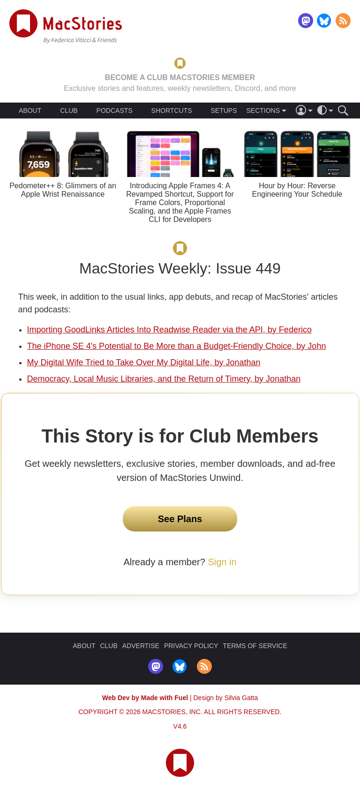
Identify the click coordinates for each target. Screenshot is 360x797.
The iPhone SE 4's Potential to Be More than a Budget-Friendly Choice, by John (176, 346)
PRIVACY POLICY (191, 645)
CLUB (68, 110)
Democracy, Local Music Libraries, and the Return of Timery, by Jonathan (164, 379)
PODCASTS (115, 110)
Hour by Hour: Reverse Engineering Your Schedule (297, 190)
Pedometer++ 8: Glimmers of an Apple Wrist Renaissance (62, 190)
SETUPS (223, 110)
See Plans (180, 519)
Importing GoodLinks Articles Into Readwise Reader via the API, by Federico (169, 329)
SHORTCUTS (171, 110)
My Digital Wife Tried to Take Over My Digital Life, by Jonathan (144, 362)
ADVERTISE (140, 645)
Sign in (222, 562)
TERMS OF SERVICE (255, 645)
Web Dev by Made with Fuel (145, 697)
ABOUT (30, 110)
